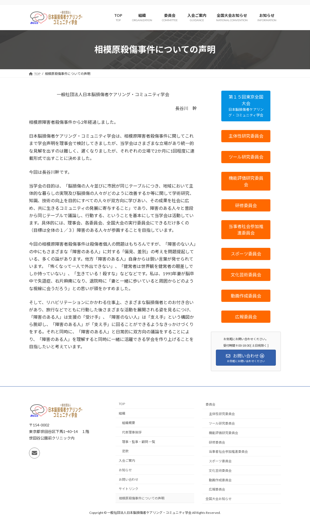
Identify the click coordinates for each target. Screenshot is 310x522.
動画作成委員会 (220, 480)
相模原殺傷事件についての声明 (141, 498)
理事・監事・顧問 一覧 (138, 442)
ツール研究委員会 (222, 423)
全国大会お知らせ (219, 499)
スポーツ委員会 (220, 461)
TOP (122, 404)
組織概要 (128, 423)
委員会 (210, 404)
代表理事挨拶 (132, 432)
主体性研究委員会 (222, 414)
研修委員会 (217, 442)
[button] (245, 106)
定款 (125, 451)
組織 (122, 413)
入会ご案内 (127, 460)
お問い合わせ (128, 479)
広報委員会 (217, 490)
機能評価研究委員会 (223, 433)
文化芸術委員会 (220, 471)
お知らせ (125, 470)
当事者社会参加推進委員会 (228, 452)
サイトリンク (128, 489)
